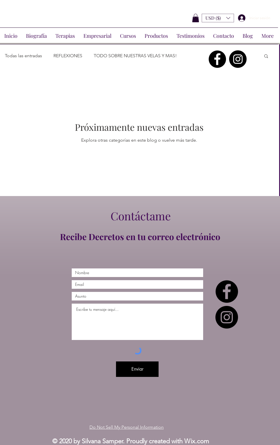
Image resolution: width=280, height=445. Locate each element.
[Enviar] (137, 369)
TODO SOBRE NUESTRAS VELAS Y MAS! (135, 55)
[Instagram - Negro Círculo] (238, 59)
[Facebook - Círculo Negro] (217, 59)
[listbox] (218, 18)
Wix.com (196, 441)
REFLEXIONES (67, 55)
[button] (195, 18)
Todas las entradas (23, 55)
